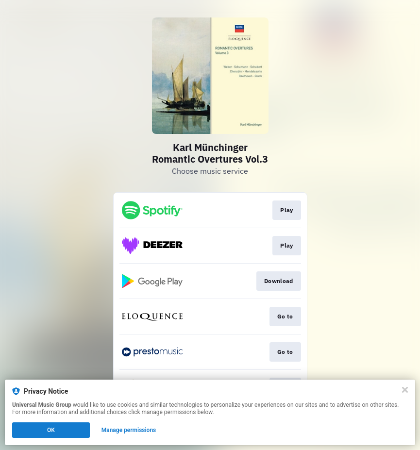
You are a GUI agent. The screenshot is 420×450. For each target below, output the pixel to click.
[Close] (405, 390)
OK (51, 430)
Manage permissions (128, 430)
